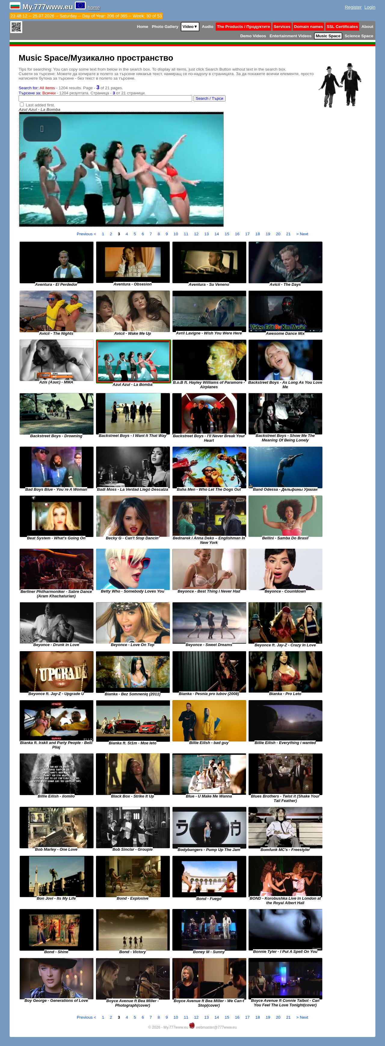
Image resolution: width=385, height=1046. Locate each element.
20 (279, 234)
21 (289, 234)
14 (217, 234)
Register (353, 7)
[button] (42, 129)
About (367, 26)
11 (186, 234)
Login (369, 7)
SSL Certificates (342, 26)
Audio (208, 26)
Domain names (308, 26)
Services (282, 26)
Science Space (359, 36)
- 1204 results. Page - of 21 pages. (71, 88)
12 (197, 234)
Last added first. (40, 105)
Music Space (328, 36)
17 (248, 234)
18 (258, 234)
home (94, 7)
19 (268, 234)
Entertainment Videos (291, 36)
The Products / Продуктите (243, 26)
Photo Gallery (165, 26)
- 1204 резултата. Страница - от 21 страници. (82, 93)
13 (207, 234)
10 (176, 234)
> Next (302, 234)
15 (227, 234)
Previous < (87, 234)
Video (190, 26)
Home (142, 26)
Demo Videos (253, 36)
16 (238, 234)
